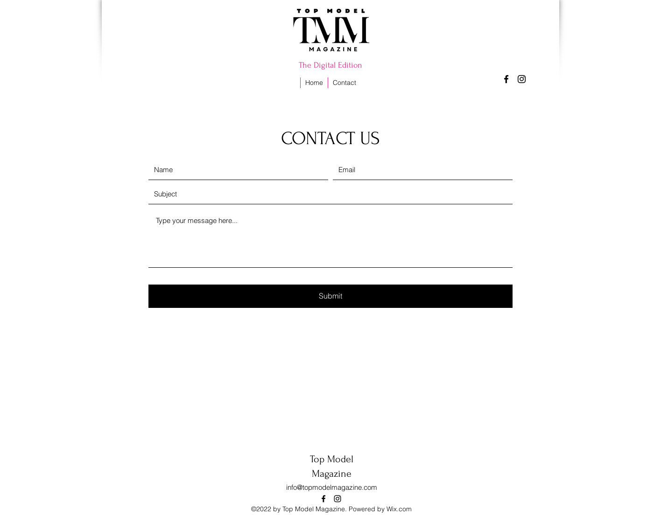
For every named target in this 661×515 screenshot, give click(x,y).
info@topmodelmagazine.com (331, 487)
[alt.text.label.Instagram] (521, 79)
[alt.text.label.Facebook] (506, 79)
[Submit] (330, 296)
